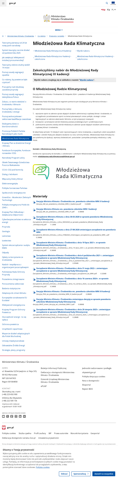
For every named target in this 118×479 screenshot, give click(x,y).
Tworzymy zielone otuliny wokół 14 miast (16, 66)
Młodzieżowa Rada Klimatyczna (15, 138)
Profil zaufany (40, 433)
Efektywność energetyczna (13, 305)
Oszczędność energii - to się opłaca (14, 318)
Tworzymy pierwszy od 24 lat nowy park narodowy (14, 44)
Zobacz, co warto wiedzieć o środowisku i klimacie (14, 103)
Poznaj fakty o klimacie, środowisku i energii (12, 110)
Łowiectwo (6, 240)
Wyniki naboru (83, 51)
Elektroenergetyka (10, 183)
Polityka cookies (9, 433)
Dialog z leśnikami (10, 174)
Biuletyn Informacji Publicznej (53, 368)
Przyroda (6, 227)
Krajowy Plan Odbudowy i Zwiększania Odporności (13, 213)
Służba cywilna (25, 433)
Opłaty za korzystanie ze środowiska (12, 258)
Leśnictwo (6, 236)
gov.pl (8, 428)
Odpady (5, 252)
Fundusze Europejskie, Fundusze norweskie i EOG (16, 151)
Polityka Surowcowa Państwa (14, 188)
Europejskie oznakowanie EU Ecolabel (14, 299)
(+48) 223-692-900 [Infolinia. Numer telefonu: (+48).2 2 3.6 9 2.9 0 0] (9, 394)
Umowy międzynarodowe (13, 341)
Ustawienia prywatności (48, 438)
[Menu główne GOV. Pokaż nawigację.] (3, 3)
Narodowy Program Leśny (13, 158)
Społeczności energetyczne (14, 192)
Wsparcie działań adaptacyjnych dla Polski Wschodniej (16, 335)
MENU (59, 30)
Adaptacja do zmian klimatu (14, 293)
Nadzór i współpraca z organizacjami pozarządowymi (15, 266)
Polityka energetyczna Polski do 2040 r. (15, 206)
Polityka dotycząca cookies (93, 376)
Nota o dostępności (90, 380)
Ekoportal (86, 385)
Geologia (6, 231)
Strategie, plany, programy (13, 350)
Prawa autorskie (61, 433)
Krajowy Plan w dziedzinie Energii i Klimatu (16, 144)
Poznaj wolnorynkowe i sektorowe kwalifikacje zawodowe (16, 117)
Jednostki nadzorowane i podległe (96, 368)
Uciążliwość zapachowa (12, 329)
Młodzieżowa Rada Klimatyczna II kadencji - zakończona (95, 57)
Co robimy (42, 36)
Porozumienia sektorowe (13, 284)
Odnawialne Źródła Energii (13, 345)
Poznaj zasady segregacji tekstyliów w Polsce (13, 95)
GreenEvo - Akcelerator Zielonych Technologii (16, 198)
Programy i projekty (56, 36)
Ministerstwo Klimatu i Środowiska (20, 36)
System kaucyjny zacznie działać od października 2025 (16, 51)
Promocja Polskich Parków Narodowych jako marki (13, 132)
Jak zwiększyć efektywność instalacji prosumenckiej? (13, 59)
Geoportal (95, 433)
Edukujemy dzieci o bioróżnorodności (10, 125)
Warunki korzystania (79, 433)
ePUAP (44, 386)
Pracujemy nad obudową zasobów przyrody (13, 88)
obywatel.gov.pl (89, 372)
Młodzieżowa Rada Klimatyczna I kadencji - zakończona (53, 57)
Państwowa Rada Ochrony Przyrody (13, 273)
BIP (50, 433)
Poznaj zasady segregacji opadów (13, 73)
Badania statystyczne (11, 288)
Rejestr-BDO (87, 389)
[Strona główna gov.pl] (12, 3)
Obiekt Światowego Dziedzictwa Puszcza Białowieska (15, 163)
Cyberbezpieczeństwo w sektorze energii (16, 220)
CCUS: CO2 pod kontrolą (12, 169)
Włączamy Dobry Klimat (12, 179)
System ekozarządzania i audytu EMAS (16, 246)
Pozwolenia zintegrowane (13, 279)
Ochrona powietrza (10, 324)
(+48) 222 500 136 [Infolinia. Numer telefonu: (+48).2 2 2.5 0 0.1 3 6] (9, 400)
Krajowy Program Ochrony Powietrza (13, 311)
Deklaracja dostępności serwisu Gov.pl (18, 438)
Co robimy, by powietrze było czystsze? (14, 81)
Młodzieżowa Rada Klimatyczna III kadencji (53, 51)
